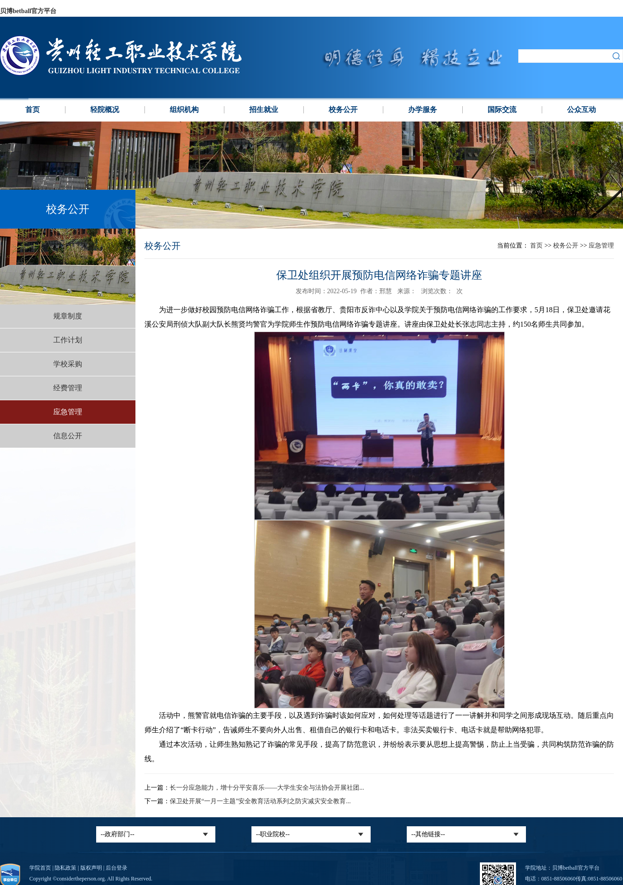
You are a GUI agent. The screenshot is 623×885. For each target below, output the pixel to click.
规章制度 (67, 316)
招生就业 (263, 109)
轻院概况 (104, 109)
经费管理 (67, 388)
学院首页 (40, 868)
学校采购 (67, 364)
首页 (32, 109)
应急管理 (67, 412)
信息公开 (67, 436)
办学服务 (422, 109)
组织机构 (184, 109)
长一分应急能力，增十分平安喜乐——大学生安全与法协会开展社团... (267, 787)
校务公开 (343, 109)
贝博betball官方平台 (28, 11)
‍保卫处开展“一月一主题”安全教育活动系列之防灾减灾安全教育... (260, 801)
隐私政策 (65, 868)
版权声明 (91, 868)
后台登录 (116, 868)
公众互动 (581, 109)
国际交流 (502, 109)
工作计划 (67, 340)
